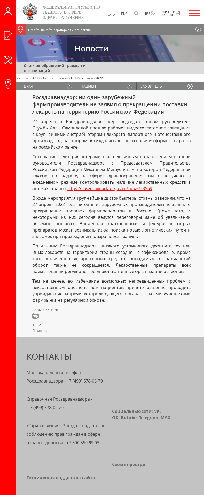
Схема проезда (128, 464)
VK (157, 411)
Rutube (129, 418)
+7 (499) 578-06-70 (85, 381)
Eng (124, 13)
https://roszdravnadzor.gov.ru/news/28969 (109, 188)
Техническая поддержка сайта (61, 478)
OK (115, 418)
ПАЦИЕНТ (89, 86)
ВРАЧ (28, 86)
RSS (150, 13)
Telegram (148, 418)
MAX (166, 418)
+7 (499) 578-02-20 (46, 407)
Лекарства (40, 330)
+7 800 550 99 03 (82, 443)
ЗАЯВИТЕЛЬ (151, 86)
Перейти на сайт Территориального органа (53, 29)
